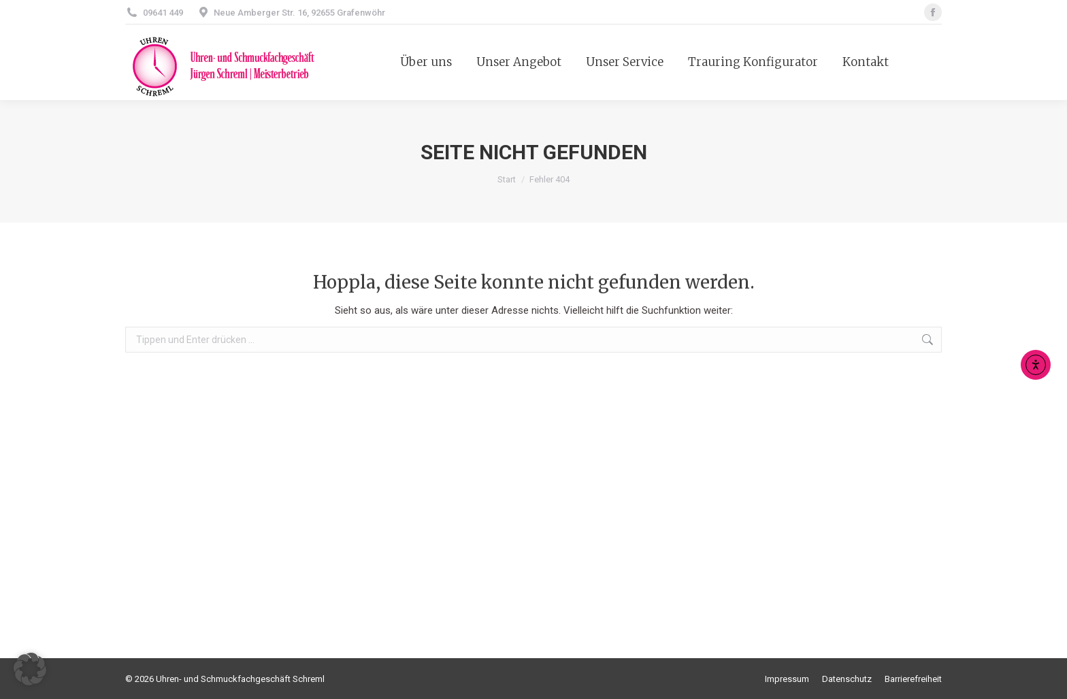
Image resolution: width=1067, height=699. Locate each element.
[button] (30, 669)
